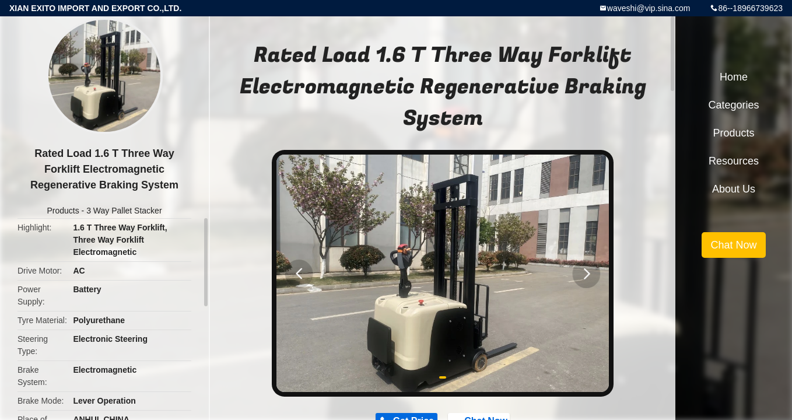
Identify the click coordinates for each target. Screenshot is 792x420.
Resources (734, 161)
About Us (733, 189)
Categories (733, 105)
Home (734, 77)
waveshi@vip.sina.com (649, 8)
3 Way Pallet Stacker (124, 210)
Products (63, 210)
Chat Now (733, 245)
